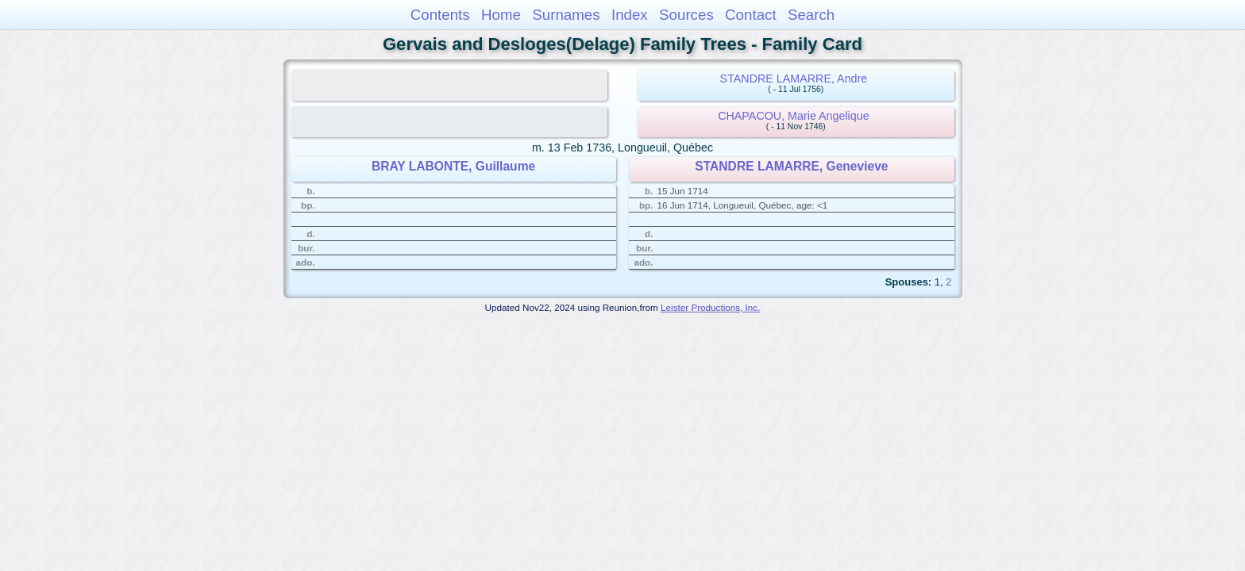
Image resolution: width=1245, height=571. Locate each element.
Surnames (565, 14)
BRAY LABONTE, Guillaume (453, 166)
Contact (751, 14)
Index (629, 14)
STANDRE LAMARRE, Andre (794, 78)
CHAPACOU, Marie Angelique (793, 115)
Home (501, 14)
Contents (440, 14)
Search (811, 14)
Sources (686, 14)
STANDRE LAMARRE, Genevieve (791, 166)
